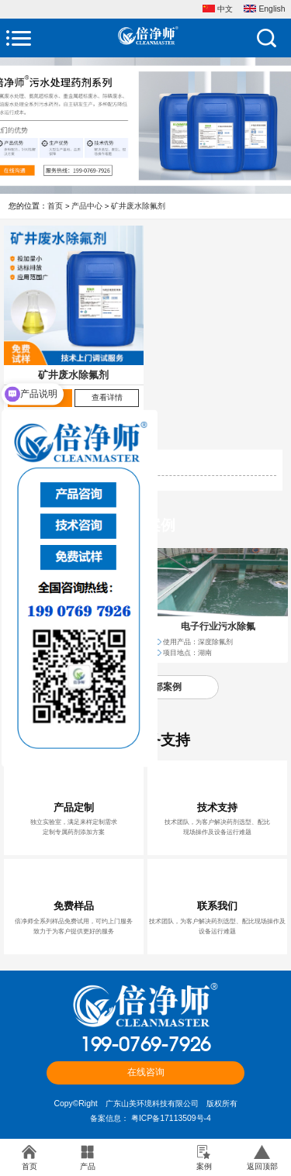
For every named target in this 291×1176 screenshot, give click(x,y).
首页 (55, 206)
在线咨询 (146, 1072)
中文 (218, 10)
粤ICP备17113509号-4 (171, 1118)
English (264, 10)
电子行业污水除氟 (218, 626)
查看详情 (107, 397)
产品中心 (86, 206)
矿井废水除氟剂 (138, 206)
